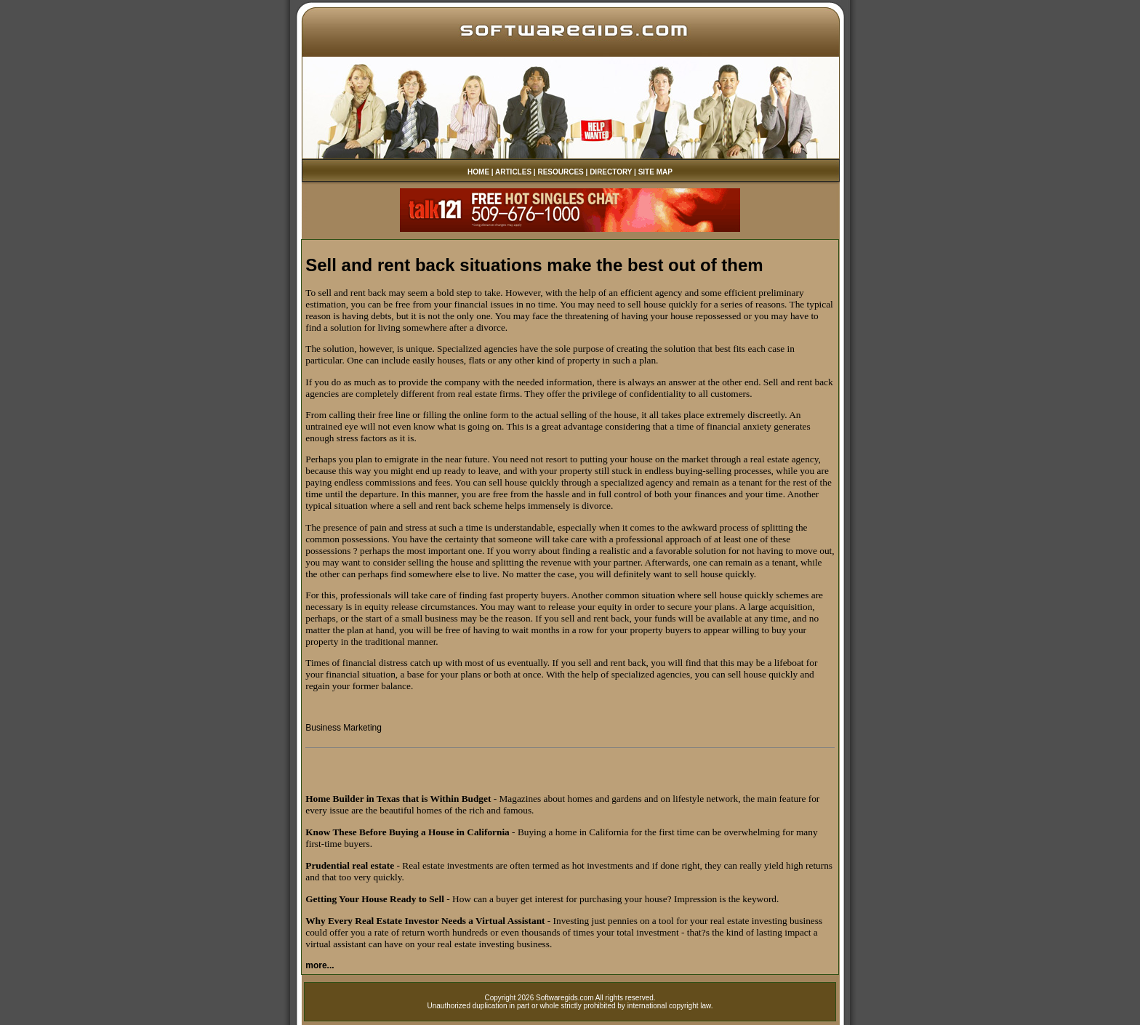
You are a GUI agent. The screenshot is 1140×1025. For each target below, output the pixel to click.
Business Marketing (343, 728)
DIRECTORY (611, 172)
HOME (478, 172)
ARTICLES (513, 172)
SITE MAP (655, 172)
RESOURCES (560, 172)
